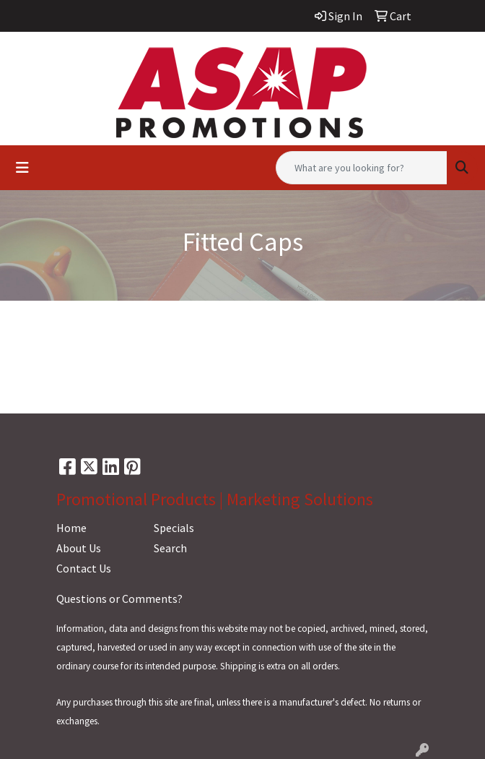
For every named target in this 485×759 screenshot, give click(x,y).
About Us (78, 548)
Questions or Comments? (119, 598)
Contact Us (83, 568)
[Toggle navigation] (22, 168)
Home (71, 527)
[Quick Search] (361, 167)
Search (170, 548)
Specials (174, 527)
